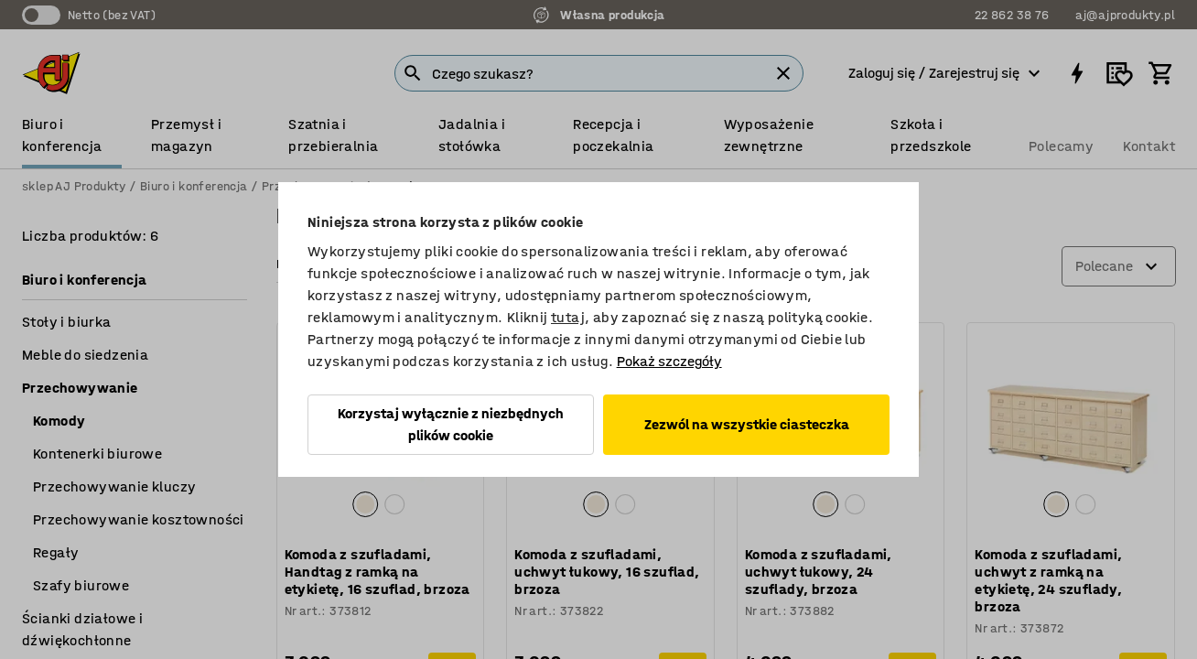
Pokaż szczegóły (669, 361)
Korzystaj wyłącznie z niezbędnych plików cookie (451, 424)
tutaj (568, 317)
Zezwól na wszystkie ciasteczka (746, 424)
